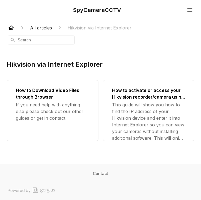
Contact (100, 173)
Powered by (31, 190)
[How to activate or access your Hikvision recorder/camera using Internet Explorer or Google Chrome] (149, 110)
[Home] (11, 27)
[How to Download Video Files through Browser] (52, 110)
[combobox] (41, 40)
